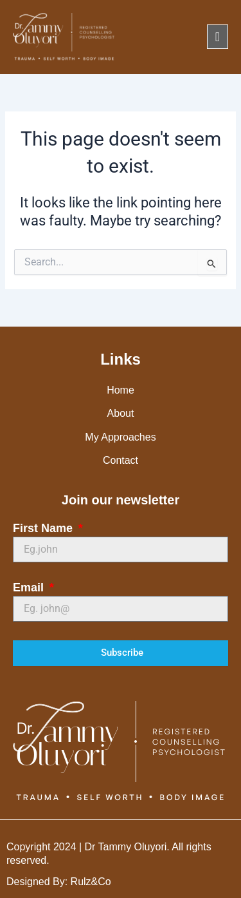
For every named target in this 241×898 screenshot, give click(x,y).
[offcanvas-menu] (217, 36)
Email (30, 587)
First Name (44, 528)
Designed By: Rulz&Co (58, 881)
